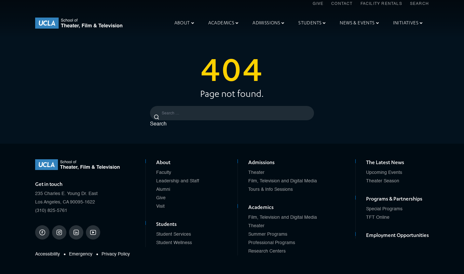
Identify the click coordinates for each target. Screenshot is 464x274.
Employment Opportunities (397, 235)
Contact (341, 4)
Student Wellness (174, 243)
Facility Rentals (381, 4)
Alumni (163, 189)
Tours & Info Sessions (270, 189)
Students (311, 23)
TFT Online (377, 217)
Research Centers (267, 251)
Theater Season (382, 181)
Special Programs (384, 209)
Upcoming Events (384, 172)
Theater (256, 172)
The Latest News (385, 162)
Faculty (163, 172)
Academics (223, 23)
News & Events (359, 23)
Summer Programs (267, 234)
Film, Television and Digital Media (282, 181)
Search (419, 4)
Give (318, 4)
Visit (160, 206)
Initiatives (407, 23)
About (184, 23)
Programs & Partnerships (394, 199)
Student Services (173, 234)
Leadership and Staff (177, 181)
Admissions (268, 23)
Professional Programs (271, 243)
